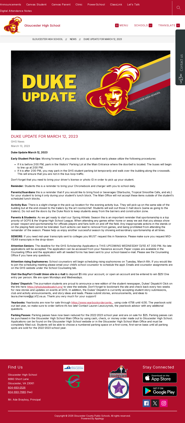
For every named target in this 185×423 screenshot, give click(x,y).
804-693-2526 (16, 387)
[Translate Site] (168, 25)
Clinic (79, 4)
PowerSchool (96, 4)
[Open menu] (121, 25)
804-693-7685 (17, 392)
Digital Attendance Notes (16, 10)
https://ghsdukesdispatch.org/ (45, 286)
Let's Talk (133, 4)
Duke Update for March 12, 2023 (103, 39)
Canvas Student (36, 4)
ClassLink (116, 4)
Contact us (181, 62)
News (73, 39)
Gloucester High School (47, 39)
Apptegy (99, 418)
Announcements (10, 4)
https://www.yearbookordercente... (92, 302)
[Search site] (179, 8)
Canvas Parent (61, 4)
